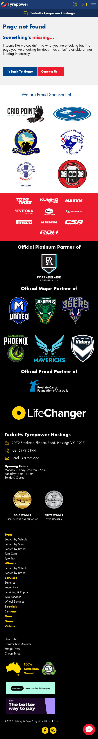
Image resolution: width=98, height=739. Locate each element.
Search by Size (14, 544)
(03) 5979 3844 (24, 450)
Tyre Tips (10, 558)
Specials (11, 606)
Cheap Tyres (12, 653)
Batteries (10, 583)
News (9, 621)
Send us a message (25, 458)
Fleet (8, 616)
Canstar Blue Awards (18, 644)
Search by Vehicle (16, 539)
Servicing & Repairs (17, 592)
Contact (10, 611)
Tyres (9, 535)
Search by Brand (15, 549)
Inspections (11, 587)
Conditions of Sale (48, 721)
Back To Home (20, 71)
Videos (10, 626)
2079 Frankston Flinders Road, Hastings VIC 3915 (48, 443)
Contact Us (50, 71)
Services (11, 578)
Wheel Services (14, 602)
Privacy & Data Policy (26, 721)
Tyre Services (13, 597)
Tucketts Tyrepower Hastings (49, 13)
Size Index (11, 639)
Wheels (10, 563)
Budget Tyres (12, 649)
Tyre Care (11, 554)
